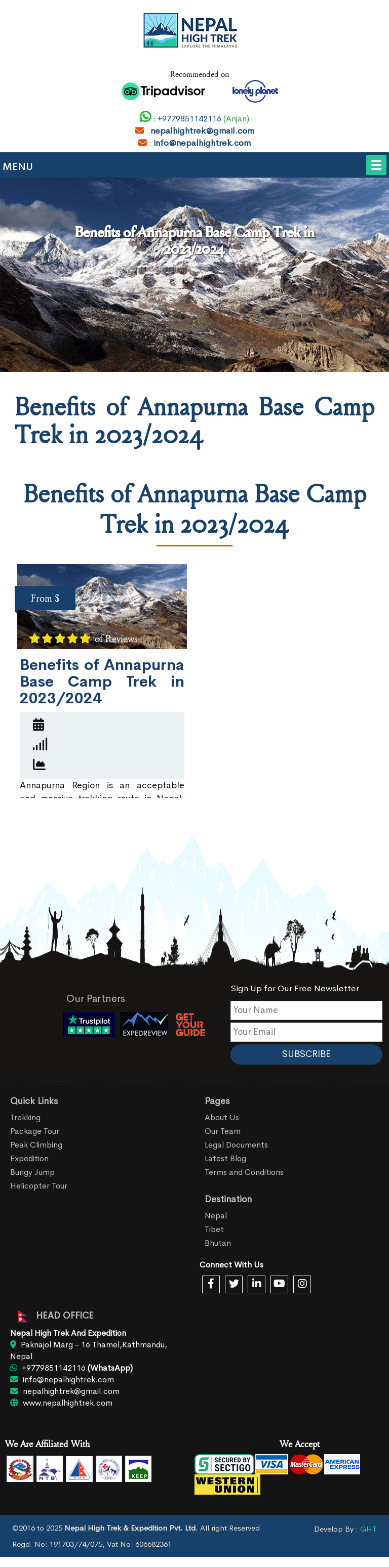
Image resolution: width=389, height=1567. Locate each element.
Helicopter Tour (38, 1185)
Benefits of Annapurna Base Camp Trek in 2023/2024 (102, 681)
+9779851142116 (188, 118)
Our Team (223, 1131)
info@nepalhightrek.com (202, 143)
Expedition (29, 1158)
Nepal (216, 1215)
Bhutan (218, 1243)
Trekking (25, 1117)
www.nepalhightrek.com (61, 1402)
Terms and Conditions (244, 1172)
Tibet (214, 1229)
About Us (222, 1117)
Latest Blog (225, 1158)
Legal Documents (236, 1144)
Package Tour (34, 1131)
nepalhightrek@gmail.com (202, 130)
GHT (368, 1529)
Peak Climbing (36, 1144)
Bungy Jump (32, 1172)
